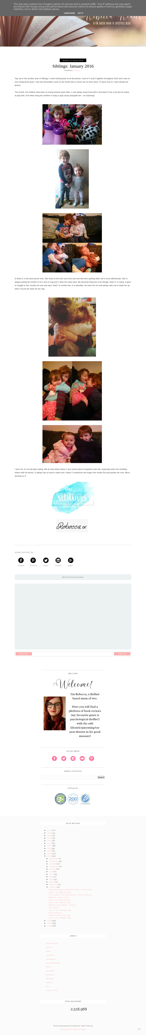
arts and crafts (52, 943)
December (54, 859)
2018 (49, 851)
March (52, 882)
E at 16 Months (55, 913)
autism (49, 947)
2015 (49, 921)
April (51, 879)
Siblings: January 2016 (58, 897)
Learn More (69, 13)
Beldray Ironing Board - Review (62, 905)
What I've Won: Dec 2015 (59, 915)
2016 (49, 856)
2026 (49, 830)
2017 (49, 854)
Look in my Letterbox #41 (60, 900)
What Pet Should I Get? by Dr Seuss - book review (71, 890)
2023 (49, 838)
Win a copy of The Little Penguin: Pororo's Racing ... (71, 895)
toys (48, 986)
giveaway (50, 975)
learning (49, 978)
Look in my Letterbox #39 (60, 910)
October (52, 864)
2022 (49, 841)
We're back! (54, 908)
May (51, 877)
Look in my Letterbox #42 (60, 892)
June (51, 874)
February (53, 884)
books (48, 951)
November (54, 861)
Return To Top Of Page (72, 1029)
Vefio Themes (87, 1026)
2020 (49, 846)
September (54, 866)
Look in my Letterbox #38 (60, 918)
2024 (49, 835)
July (51, 871)
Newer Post (24, 654)
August (52, 869)
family (49, 967)
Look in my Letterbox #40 (60, 902)
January (53, 887)
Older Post (122, 654)
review (49, 982)
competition (51, 959)
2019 (49, 848)
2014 (49, 923)
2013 (49, 926)
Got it (80, 13)
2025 (49, 833)
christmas (50, 955)
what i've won (52, 990)
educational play (53, 963)
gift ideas (50, 971)
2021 (49, 843)
